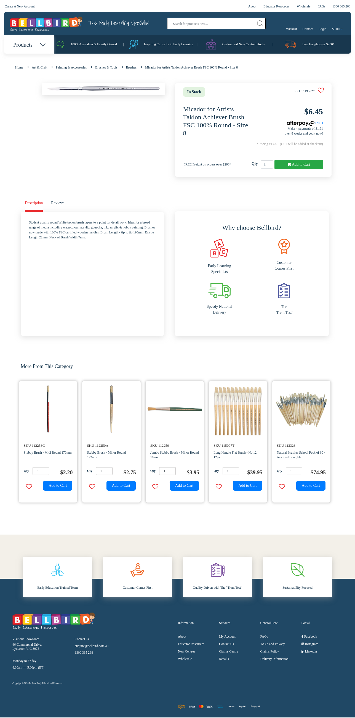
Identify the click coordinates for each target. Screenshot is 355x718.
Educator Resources (276, 6)
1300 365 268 (341, 6)
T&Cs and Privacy (272, 644)
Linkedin (309, 652)
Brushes (131, 68)
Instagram (309, 644)
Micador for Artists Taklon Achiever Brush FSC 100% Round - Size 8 (191, 68)
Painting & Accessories (71, 68)
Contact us (82, 639)
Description (34, 203)
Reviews (57, 203)
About (251, 6)
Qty (255, 164)
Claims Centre (228, 652)
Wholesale (303, 6)
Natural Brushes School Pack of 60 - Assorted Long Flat (301, 455)
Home (19, 68)
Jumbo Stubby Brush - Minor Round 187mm (174, 455)
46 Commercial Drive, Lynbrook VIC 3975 (27, 647)
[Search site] (260, 23)
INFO (305, 123)
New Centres (186, 652)
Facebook (309, 637)
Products (29, 45)
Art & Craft (39, 68)
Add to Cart (298, 165)
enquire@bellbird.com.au (91, 646)
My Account (227, 637)
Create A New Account (20, 6)
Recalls (224, 659)
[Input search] (211, 23)
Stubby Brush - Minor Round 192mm (106, 455)
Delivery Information (274, 659)
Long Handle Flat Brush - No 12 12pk (235, 455)
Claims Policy (269, 652)
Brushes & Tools (106, 68)
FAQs (321, 6)
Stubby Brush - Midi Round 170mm (48, 453)
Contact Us (226, 644)
